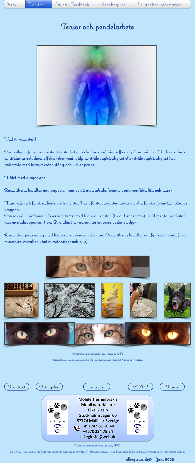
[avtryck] (96, 387)
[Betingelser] (49, 387)
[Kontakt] (16, 387)
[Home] (172, 387)
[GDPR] (140, 387)
